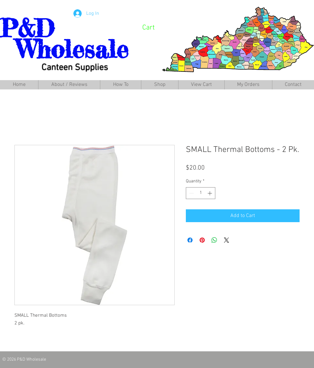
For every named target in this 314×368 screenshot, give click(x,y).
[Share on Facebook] (190, 240)
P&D (27, 28)
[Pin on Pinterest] (202, 240)
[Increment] (210, 193)
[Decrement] (191, 193)
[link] (157, 27)
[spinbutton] (200, 193)
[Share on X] (226, 240)
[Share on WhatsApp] (214, 240)
